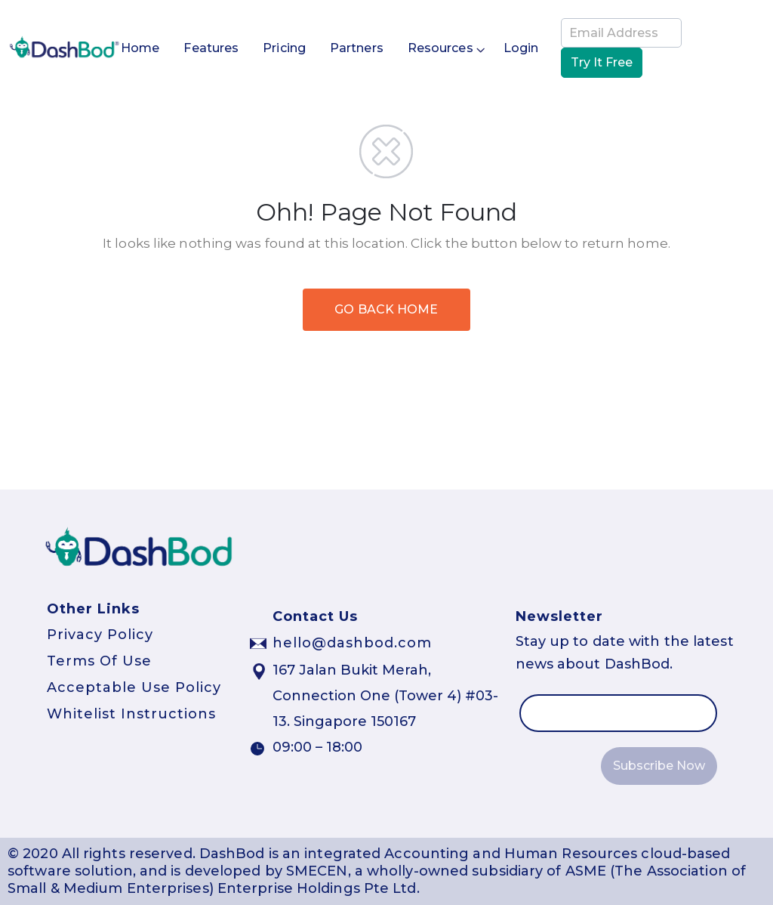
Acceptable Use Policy (134, 687)
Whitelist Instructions (131, 714)
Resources (440, 49)
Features (211, 48)
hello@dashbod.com (352, 643)
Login (521, 48)
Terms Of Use (99, 661)
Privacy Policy (100, 634)
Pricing (284, 48)
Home (140, 48)
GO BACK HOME (386, 309)
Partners (356, 48)
